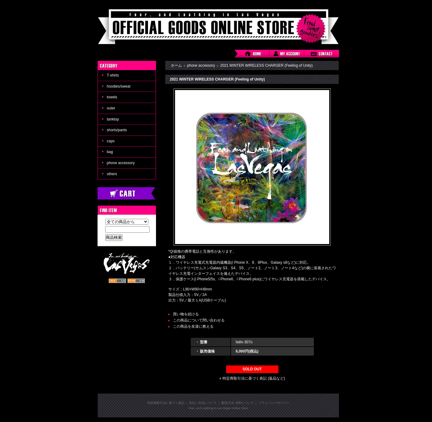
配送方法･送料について (238, 402)
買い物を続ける (186, 314)
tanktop (113, 119)
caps (110, 141)
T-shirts (113, 75)
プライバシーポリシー (273, 402)
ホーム (176, 65)
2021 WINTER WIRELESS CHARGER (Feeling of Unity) (266, 65)
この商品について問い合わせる (199, 320)
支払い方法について (203, 402)
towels (112, 97)
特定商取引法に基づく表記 (165, 402)
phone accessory (121, 163)
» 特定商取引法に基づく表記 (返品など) (252, 378)
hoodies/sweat (118, 86)
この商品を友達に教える (193, 326)
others (112, 174)
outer (111, 108)
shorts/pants (117, 130)
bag (110, 152)
